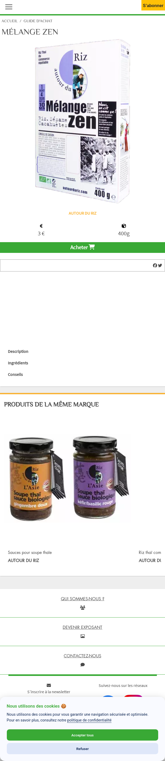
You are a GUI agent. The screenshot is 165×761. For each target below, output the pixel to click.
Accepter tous (82, 735)
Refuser (82, 749)
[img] (155, 265)
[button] (8, 6)
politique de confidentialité (89, 720)
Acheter (82, 247)
